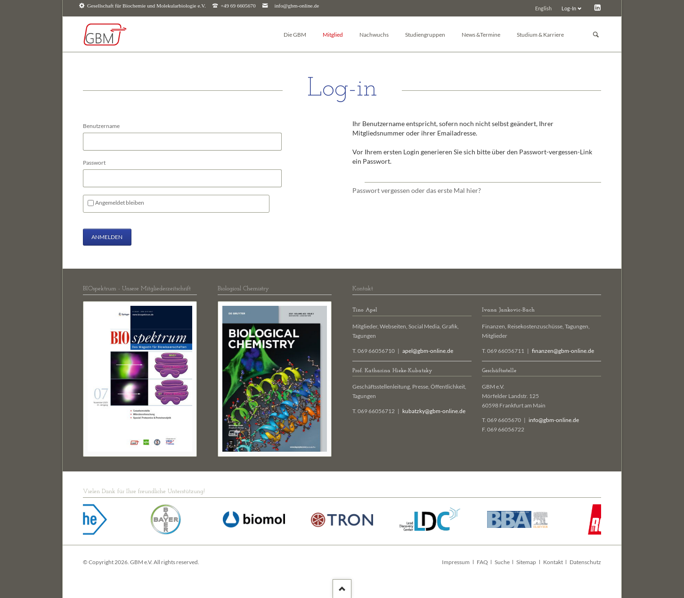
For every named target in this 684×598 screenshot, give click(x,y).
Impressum (456, 562)
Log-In (569, 8)
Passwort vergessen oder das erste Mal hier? (416, 190)
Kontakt (553, 562)
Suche (502, 562)
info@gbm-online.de (297, 5)
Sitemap (526, 562)
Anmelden (106, 236)
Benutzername (101, 125)
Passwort (94, 162)
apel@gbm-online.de (427, 350)
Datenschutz (585, 562)
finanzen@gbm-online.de (563, 350)
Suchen (596, 34)
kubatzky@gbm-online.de (433, 411)
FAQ (482, 562)
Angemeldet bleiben (119, 202)
